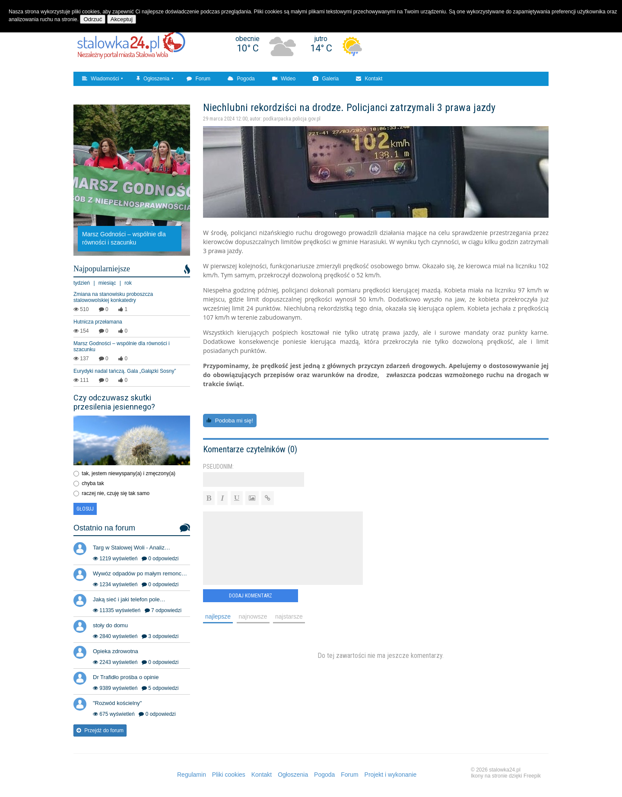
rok (128, 283)
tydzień (81, 283)
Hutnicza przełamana (97, 322)
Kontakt (369, 79)
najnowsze (253, 616)
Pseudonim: (218, 466)
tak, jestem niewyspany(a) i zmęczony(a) (128, 473)
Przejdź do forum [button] (100, 730)
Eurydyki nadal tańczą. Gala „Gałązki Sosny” (124, 371)
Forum (198, 79)
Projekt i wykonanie (391, 774)
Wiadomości (100, 79)
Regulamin (191, 774)
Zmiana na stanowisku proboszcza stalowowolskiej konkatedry (113, 297)
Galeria (326, 79)
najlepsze (218, 616)
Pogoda (241, 79)
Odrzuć (92, 19)
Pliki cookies (228, 774)
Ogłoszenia (152, 79)
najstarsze (289, 616)
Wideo (283, 79)
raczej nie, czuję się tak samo (115, 493)
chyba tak (93, 483)
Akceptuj (122, 19)
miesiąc (107, 283)
